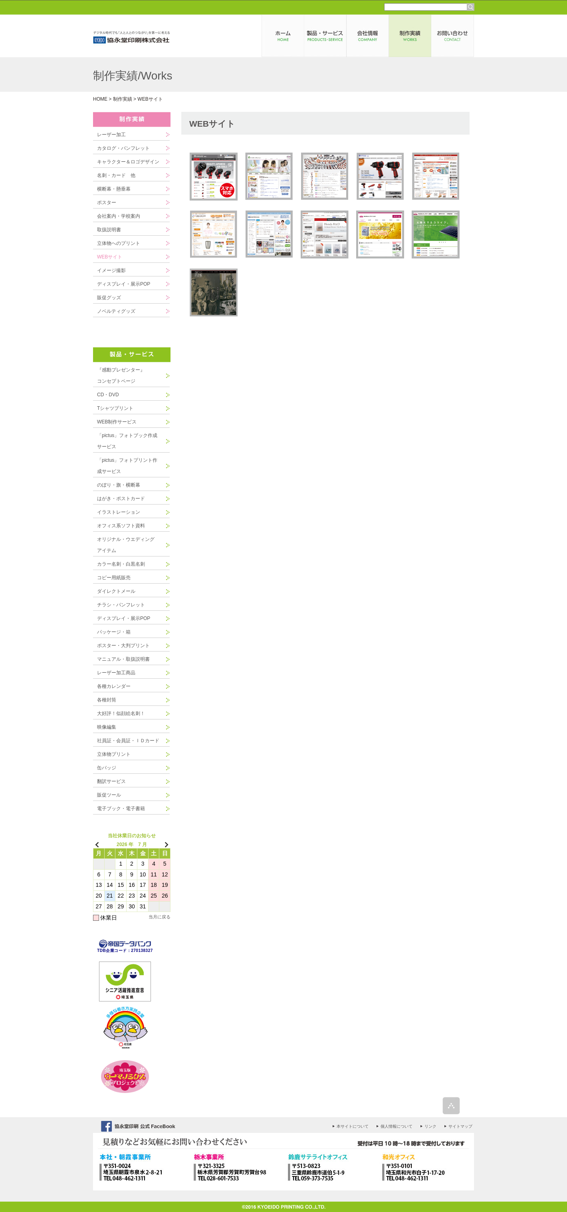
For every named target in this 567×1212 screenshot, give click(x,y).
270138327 (142, 950)
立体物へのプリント (118, 243)
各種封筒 (106, 700)
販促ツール (109, 795)
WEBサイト (109, 257)
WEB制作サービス (117, 422)
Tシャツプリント (115, 408)
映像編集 (106, 727)
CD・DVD (108, 394)
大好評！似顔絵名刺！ (121, 713)
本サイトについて (353, 1126)
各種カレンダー (114, 686)
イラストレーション (118, 512)
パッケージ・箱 (114, 632)
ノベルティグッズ (116, 311)
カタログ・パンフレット (123, 148)
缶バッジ (106, 768)
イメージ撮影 (111, 270)
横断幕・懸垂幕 (114, 189)
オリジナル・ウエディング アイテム (128, 544)
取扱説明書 (109, 229)
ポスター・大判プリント (123, 645)
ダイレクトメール (116, 591)
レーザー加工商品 (116, 673)
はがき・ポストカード (121, 498)
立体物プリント (114, 754)
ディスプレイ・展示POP (123, 284)
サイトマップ (460, 1126)
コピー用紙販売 (114, 577)
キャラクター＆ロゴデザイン (128, 162)
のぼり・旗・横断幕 (118, 485)
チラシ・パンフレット (121, 605)
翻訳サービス (111, 781)
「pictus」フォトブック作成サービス (127, 441)
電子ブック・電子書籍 (121, 808)
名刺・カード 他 (116, 175)
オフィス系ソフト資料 (121, 526)
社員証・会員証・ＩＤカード (128, 740)
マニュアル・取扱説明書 (123, 659)
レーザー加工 (111, 134)
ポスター (106, 202)
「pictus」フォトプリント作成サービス (127, 465)
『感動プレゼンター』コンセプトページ (121, 375)
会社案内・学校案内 (118, 216)
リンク (430, 1126)
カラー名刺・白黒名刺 (121, 564)
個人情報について (396, 1126)
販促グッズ (109, 297)
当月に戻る (159, 916)
